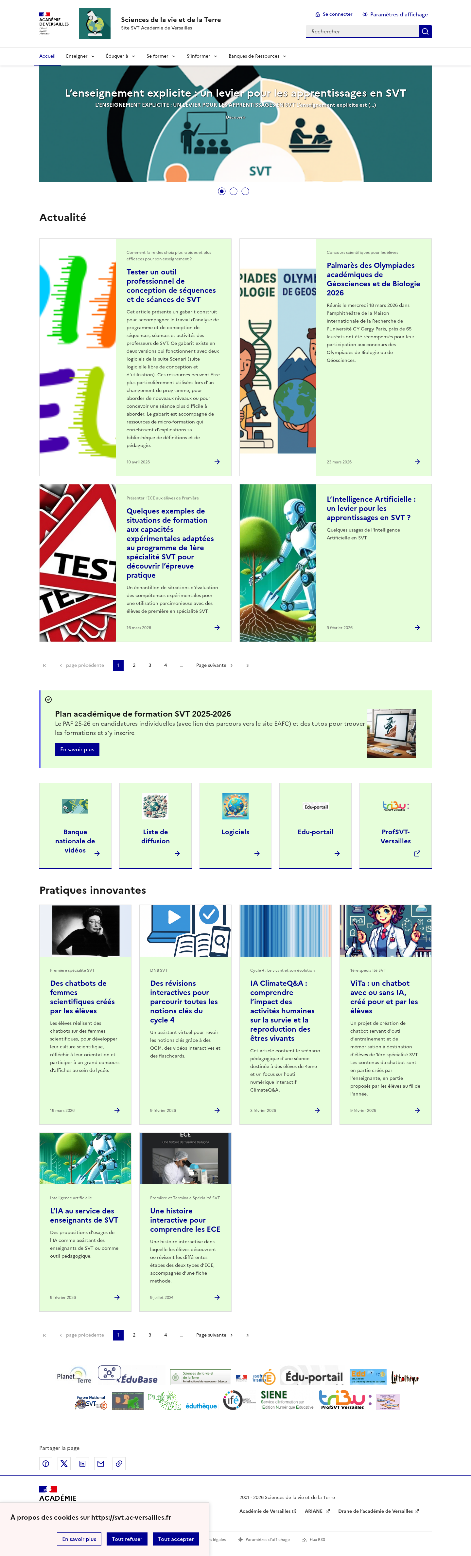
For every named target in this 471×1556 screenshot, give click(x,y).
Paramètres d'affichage (268, 1540)
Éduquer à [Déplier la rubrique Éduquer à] (117, 56)
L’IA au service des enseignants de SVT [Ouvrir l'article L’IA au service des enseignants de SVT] (84, 1216)
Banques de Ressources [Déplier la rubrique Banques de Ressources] (254, 56)
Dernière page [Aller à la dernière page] (248, 665)
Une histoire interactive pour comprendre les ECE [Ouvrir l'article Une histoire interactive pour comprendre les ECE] (185, 1220)
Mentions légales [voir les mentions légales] (210, 1540)
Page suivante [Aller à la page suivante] (211, 665)
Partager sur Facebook (45, 1463)
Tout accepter (176, 1539)
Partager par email (100, 1463)
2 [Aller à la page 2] (134, 665)
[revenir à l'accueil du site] (171, 19)
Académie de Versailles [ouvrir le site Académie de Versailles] (264, 1511)
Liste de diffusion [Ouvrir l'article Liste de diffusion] (155, 836)
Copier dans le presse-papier (119, 1463)
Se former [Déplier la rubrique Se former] (157, 56)
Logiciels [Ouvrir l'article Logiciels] (235, 832)
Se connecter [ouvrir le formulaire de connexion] (338, 14)
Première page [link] (44, 665)
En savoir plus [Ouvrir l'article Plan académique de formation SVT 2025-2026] (77, 749)
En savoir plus (79, 1539)
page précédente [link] (85, 665)
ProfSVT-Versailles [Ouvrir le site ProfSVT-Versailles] (395, 836)
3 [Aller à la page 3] (149, 665)
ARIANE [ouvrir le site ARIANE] (314, 1511)
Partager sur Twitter (64, 1463)
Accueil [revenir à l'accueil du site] (47, 56)
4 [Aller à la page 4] (165, 665)
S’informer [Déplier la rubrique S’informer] (198, 56)
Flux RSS (317, 1540)
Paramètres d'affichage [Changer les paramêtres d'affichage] (399, 14)
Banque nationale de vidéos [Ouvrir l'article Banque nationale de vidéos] (75, 841)
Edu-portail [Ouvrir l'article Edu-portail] (316, 832)
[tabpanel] (235, 124)
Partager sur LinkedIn (82, 1463)
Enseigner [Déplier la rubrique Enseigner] (77, 56)
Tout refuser (127, 1539)
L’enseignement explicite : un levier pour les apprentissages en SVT (235, 93)
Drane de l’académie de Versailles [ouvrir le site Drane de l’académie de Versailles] (375, 1511)
